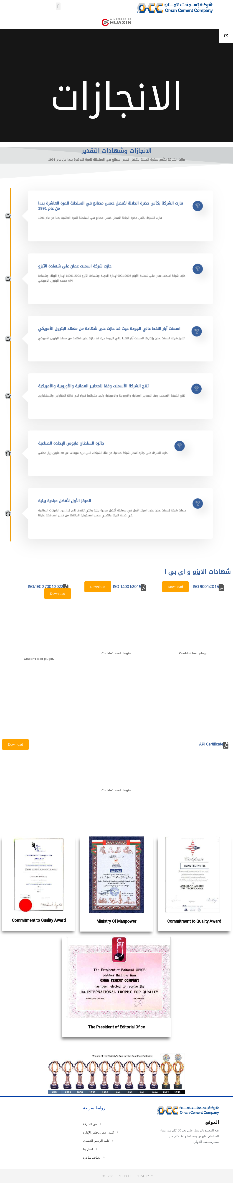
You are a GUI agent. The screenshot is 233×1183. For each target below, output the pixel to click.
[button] (58, 6)
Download (175, 587)
